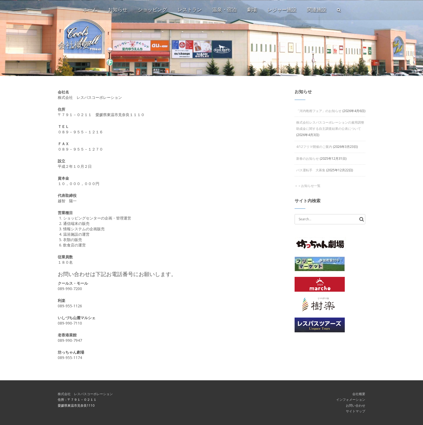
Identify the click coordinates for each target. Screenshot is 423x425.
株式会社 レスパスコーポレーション (85, 394)
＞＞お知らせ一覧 (307, 185)
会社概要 (358, 394)
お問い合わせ (355, 405)
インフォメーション (350, 399)
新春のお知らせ (307, 158)
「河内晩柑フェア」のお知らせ (319, 111)
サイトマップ (355, 411)
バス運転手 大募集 (310, 170)
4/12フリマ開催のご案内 (314, 146)
